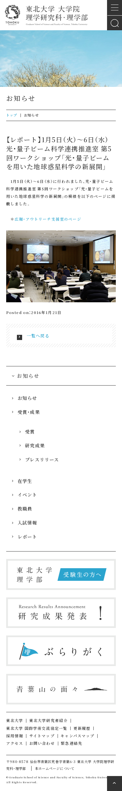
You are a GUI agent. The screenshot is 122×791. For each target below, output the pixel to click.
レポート (24, 536)
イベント (24, 494)
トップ (11, 115)
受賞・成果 (26, 412)
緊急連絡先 (71, 743)
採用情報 (14, 735)
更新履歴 (82, 728)
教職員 (22, 508)
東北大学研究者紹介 (48, 720)
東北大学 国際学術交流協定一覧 (36, 728)
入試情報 (24, 522)
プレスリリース (39, 459)
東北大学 (14, 720)
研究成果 (32, 445)
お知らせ (24, 398)
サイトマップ (42, 735)
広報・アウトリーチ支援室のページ (48, 219)
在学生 (22, 481)
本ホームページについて (55, 768)
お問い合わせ (42, 743)
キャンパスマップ (77, 735)
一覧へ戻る (38, 336)
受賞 (27, 431)
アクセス (14, 743)
